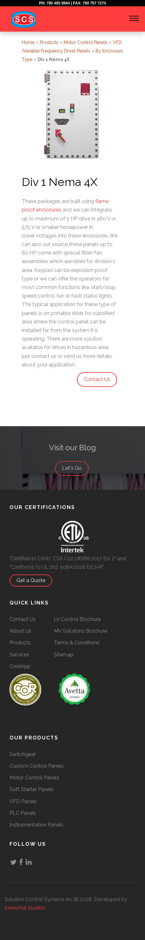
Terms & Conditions (76, 643)
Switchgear (22, 754)
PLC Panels (22, 813)
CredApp (19, 666)
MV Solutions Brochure (80, 631)
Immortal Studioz (25, 908)
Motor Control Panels (85, 42)
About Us (20, 631)
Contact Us (22, 619)
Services (19, 655)
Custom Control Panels (36, 766)
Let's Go (75, 473)
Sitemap (63, 655)
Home (28, 42)
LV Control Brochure (77, 619)
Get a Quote (34, 580)
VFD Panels (23, 801)
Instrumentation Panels (36, 825)
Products (49, 42)
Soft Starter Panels (31, 789)
